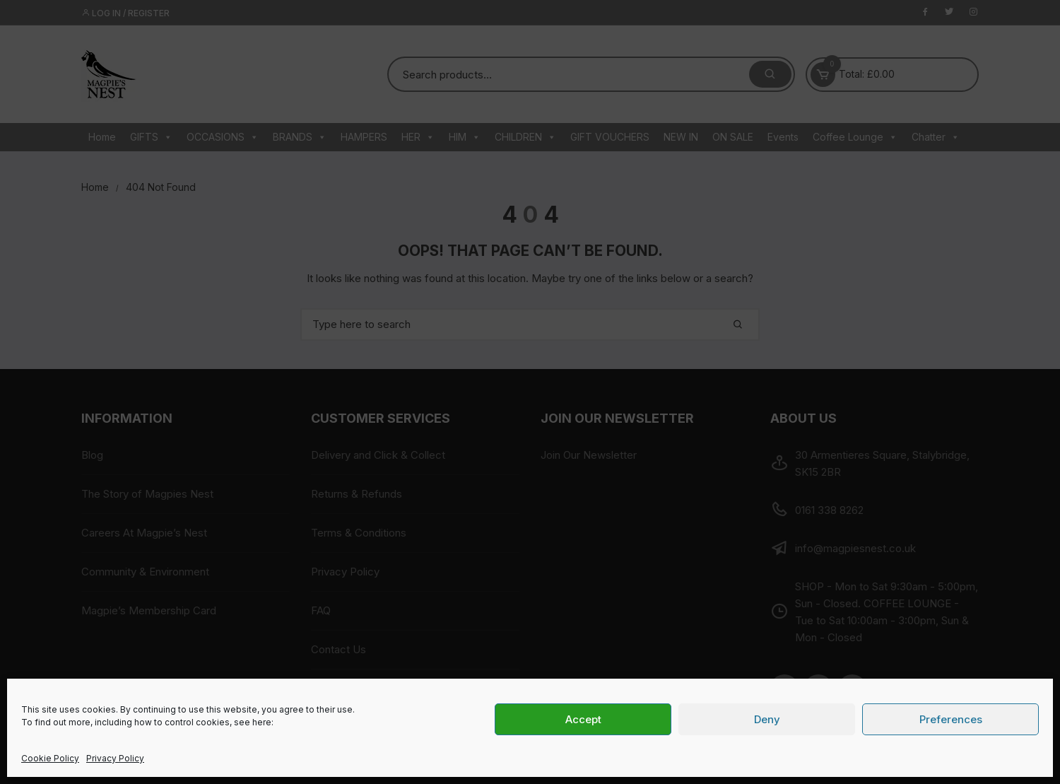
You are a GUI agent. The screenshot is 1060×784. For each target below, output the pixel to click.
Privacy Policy (115, 758)
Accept (583, 719)
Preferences (950, 719)
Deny (767, 719)
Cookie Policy (50, 758)
